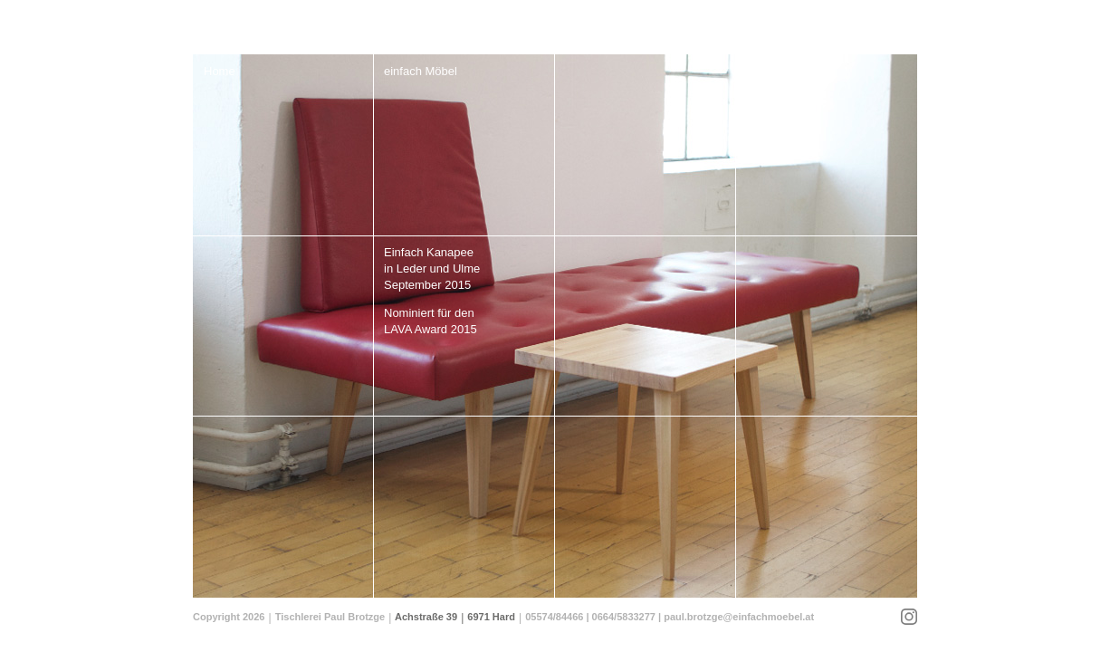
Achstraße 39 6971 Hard (455, 616)
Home (219, 71)
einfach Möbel (420, 71)
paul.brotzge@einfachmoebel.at (739, 616)
